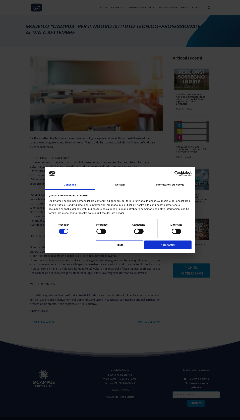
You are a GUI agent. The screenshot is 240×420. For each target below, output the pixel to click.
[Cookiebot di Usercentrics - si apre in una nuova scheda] (177, 173)
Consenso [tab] (70, 184)
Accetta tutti (168, 244)
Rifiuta (119, 244)
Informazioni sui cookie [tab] (170, 184)
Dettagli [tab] (120, 184)
